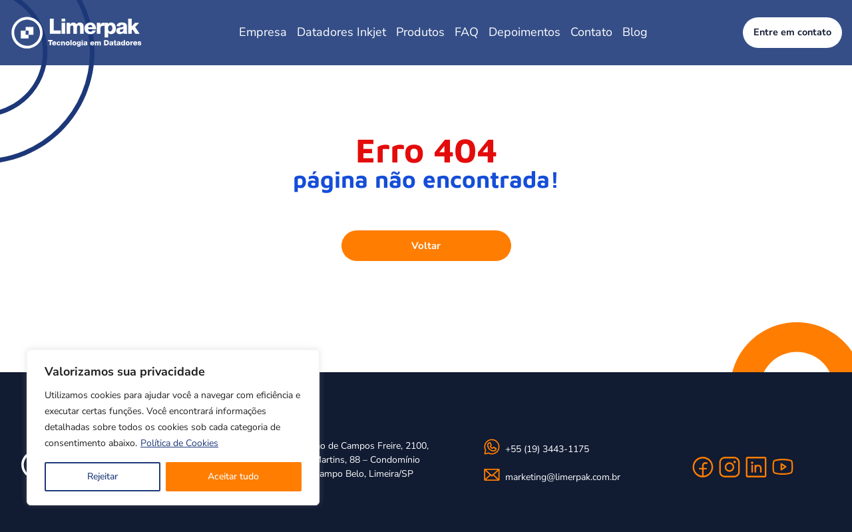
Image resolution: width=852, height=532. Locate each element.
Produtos (420, 32)
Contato (591, 32)
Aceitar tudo (233, 476)
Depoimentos (524, 32)
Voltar (426, 245)
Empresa (263, 32)
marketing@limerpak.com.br (562, 477)
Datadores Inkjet (341, 32)
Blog (635, 32)
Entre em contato (792, 32)
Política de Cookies (179, 443)
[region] (173, 427)
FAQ (467, 32)
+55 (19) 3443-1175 (547, 449)
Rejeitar (102, 476)
